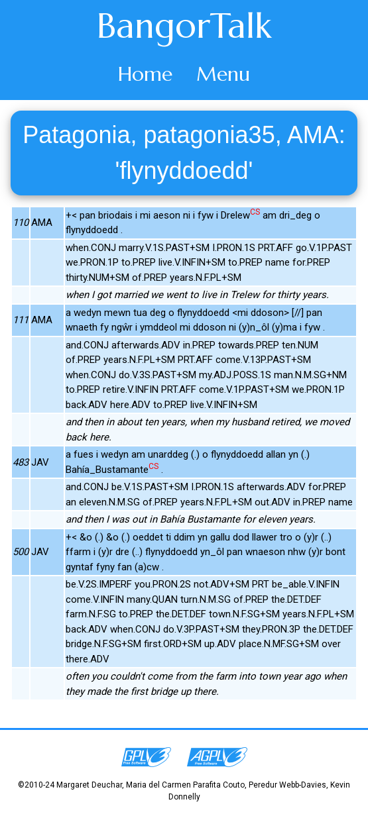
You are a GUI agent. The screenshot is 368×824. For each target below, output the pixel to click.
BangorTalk (184, 26)
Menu (223, 74)
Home (145, 74)
